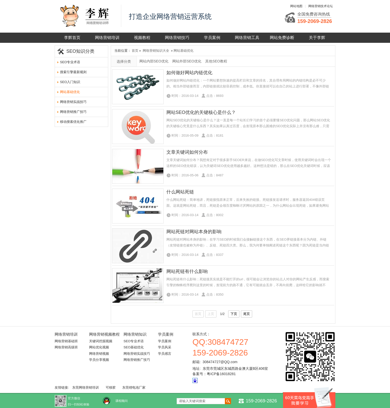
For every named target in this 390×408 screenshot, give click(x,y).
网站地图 (296, 6)
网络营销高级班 (66, 347)
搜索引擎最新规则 (73, 72)
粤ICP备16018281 (221, 374)
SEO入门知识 (70, 82)
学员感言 (164, 354)
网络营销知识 (135, 334)
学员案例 (212, 37)
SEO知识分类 (80, 51)
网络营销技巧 (177, 37)
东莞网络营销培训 (85, 387)
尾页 (246, 314)
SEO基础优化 (134, 347)
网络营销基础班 (66, 341)
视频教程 (142, 37)
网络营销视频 (99, 354)
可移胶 (111, 387)
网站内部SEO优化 (153, 61)
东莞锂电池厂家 (133, 387)
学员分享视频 (99, 360)
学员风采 (164, 347)
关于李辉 (317, 37)
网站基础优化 (70, 92)
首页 (135, 50)
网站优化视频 (99, 347)
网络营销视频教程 (104, 334)
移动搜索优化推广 (73, 122)
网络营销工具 (247, 37)
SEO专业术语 (70, 62)
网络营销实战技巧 (73, 102)
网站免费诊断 (282, 37)
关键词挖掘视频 (100, 341)
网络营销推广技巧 (73, 112)
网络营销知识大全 (156, 50)
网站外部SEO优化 (186, 61)
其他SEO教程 (216, 61)
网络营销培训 (107, 37)
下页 (233, 314)
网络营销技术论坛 (320, 6)
